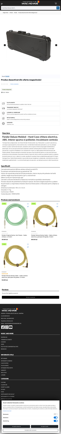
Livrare (3, 375)
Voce (2, 392)
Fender (15, 12)
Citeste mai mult (7, 411)
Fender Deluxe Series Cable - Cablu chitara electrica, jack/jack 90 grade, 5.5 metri (15, 276)
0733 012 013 (9, 321)
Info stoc (4, 372)
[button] (5, 3)
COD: (4, 92)
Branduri (3, 349)
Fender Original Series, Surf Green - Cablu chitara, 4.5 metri (14, 236)
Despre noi (4, 337)
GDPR (2, 344)
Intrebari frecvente (7, 368)
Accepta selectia (16, 426)
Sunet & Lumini (5, 387)
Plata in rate (4, 365)
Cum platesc (4, 363)
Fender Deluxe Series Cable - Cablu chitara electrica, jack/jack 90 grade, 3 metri (44, 236)
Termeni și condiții (6, 339)
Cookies (3, 342)
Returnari (4, 358)
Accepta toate (44, 426)
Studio (3, 389)
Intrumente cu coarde (7, 396)
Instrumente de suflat (7, 394)
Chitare (11, 12)
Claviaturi (4, 385)
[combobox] (30, 8)
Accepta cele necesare (30, 430)
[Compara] (28, 207)
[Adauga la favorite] (28, 204)
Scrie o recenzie (14, 84)
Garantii (3, 370)
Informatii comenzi (6, 361)
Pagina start (5, 12)
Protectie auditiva (6, 399)
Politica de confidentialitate (9, 346)
